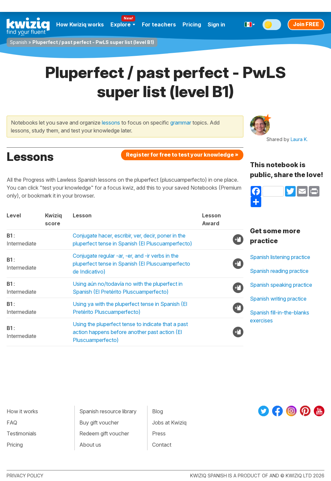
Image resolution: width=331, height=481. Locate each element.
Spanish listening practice (280, 257)
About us (90, 444)
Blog (157, 411)
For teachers (159, 24)
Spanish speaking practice (281, 284)
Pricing (192, 24)
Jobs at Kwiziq (169, 422)
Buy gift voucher (99, 422)
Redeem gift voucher (104, 433)
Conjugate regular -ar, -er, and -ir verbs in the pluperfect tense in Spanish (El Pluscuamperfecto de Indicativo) (131, 263)
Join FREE (306, 24)
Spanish (18, 42)
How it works (22, 411)
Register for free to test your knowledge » (182, 154)
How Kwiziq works (80, 24)
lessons (111, 122)
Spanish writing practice (278, 298)
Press (159, 433)
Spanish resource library (108, 411)
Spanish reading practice (279, 271)
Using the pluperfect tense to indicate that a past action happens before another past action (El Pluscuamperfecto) (130, 332)
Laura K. (299, 139)
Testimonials (21, 433)
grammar (180, 122)
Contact (161, 444)
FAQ (12, 422)
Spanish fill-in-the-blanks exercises (279, 316)
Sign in (216, 24)
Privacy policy (25, 475)
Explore (122, 24)
